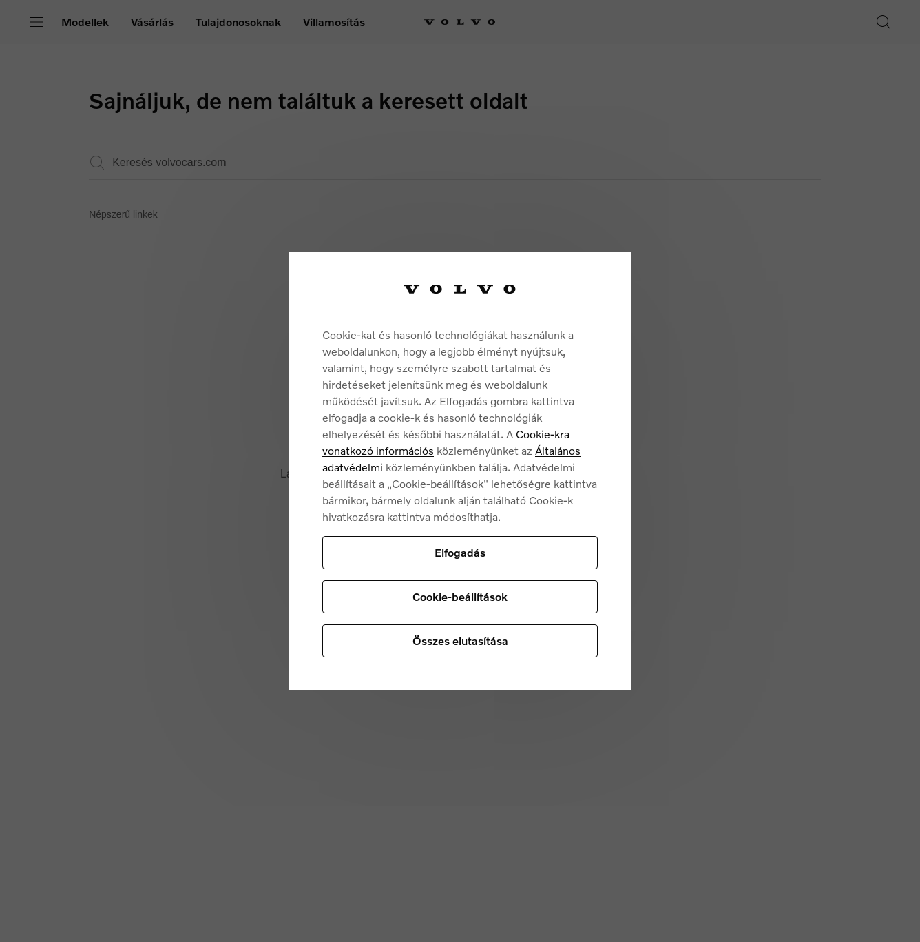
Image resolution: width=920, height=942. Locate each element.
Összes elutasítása (460, 640)
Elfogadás (460, 552)
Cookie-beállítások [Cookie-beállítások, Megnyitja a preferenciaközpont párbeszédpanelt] (460, 596)
